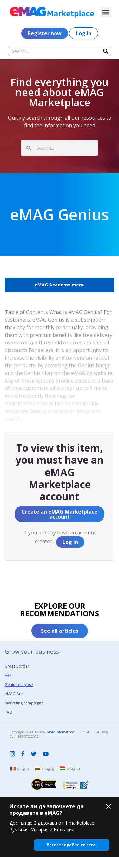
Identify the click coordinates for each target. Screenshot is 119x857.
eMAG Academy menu (60, 285)
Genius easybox (19, 684)
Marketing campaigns (24, 703)
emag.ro (23, 768)
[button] (106, 12)
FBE (8, 675)
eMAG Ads (14, 694)
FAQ (8, 712)
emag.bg (48, 768)
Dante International (61, 732)
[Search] (105, 51)
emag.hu (73, 768)
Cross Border (17, 666)
